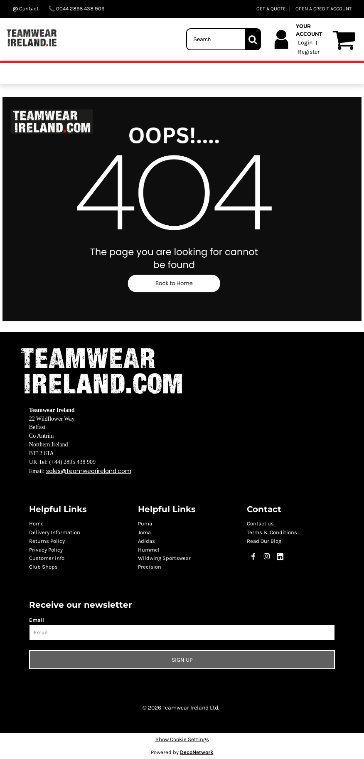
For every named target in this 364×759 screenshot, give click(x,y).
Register (309, 51)
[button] (182, 209)
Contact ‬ (26, 8)
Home (36, 523)
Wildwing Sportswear (164, 558)
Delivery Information (54, 532)
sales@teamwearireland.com (88, 471)
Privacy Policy (46, 550)
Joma (144, 532)
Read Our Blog (264, 541)
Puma (145, 523)
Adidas (146, 541)
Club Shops (43, 567)
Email (36, 620)
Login (305, 42)
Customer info (46, 558)
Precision (149, 567)
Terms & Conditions (272, 532)
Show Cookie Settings (182, 739)
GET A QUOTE (271, 9)
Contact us (260, 523)
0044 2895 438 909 (76, 8)
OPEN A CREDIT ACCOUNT (323, 9)
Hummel (149, 550)
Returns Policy (47, 541)
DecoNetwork (197, 752)
